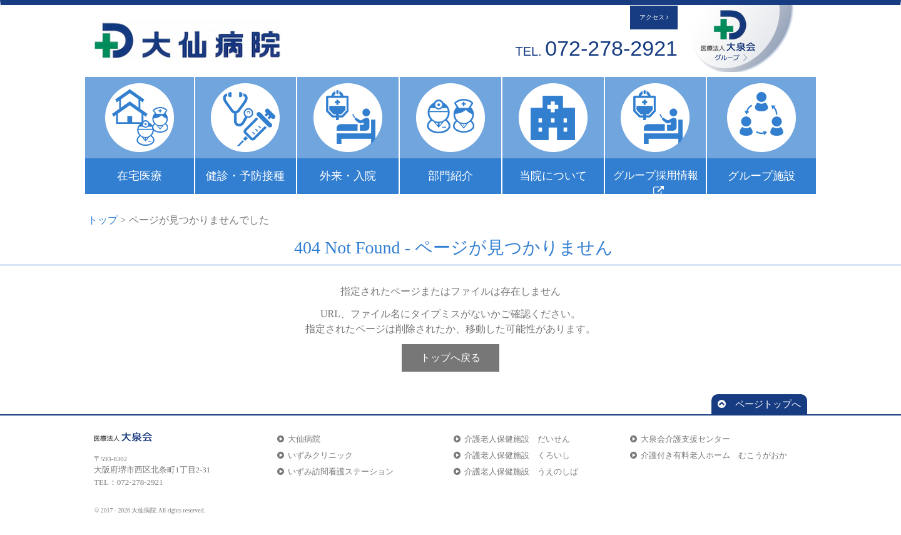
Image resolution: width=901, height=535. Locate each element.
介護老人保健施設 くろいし (512, 455)
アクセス (653, 17)
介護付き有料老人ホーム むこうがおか (708, 455)
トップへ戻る (450, 357)
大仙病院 (298, 439)
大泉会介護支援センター (680, 439)
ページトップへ (759, 404)
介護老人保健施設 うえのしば (516, 471)
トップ (103, 220)
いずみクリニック (315, 455)
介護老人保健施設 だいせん (512, 439)
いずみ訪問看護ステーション (335, 471)
